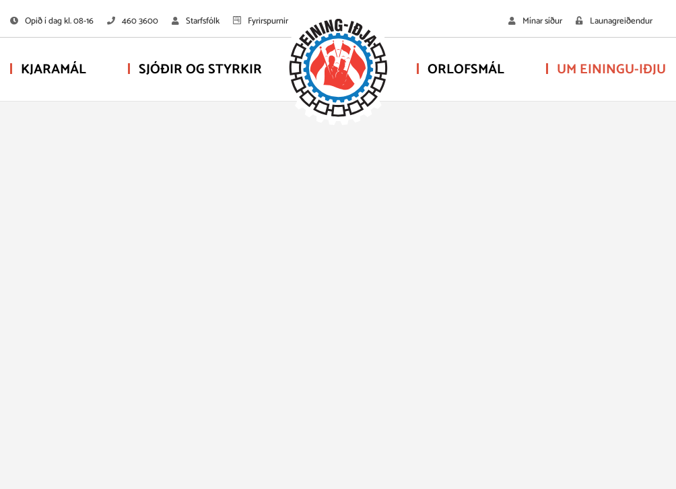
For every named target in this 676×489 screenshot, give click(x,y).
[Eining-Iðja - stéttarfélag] (338, 70)
